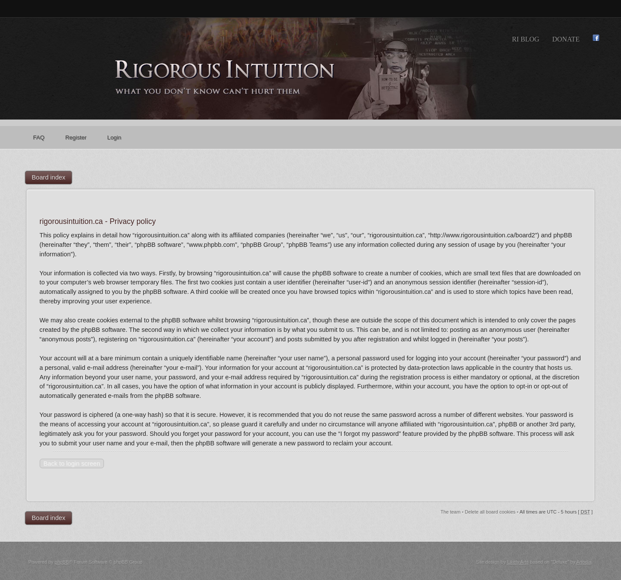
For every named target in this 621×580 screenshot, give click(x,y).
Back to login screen (72, 463)
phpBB (62, 561)
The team (450, 511)
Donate (566, 39)
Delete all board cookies (490, 511)
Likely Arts (518, 561)
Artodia (583, 561)
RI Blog (525, 39)
